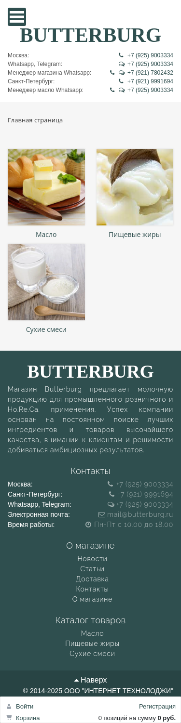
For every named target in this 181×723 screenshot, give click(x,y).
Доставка (92, 579)
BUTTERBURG (90, 35)
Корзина (28, 718)
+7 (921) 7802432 (141, 72)
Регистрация (157, 706)
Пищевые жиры (135, 234)
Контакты (92, 589)
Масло (46, 234)
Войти (24, 706)
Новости (92, 559)
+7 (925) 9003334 (146, 55)
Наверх (90, 680)
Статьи (93, 569)
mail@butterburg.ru (135, 514)
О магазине (92, 599)
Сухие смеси (46, 329)
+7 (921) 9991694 (146, 81)
